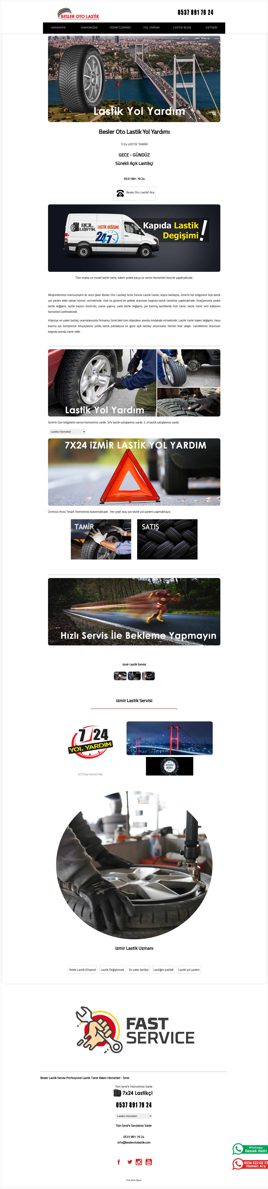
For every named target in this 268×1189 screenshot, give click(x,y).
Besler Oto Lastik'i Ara (134, 193)
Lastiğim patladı (163, 969)
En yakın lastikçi (139, 969)
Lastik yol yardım (189, 969)
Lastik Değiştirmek (112, 969)
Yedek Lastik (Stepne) (82, 969)
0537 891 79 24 (134, 179)
